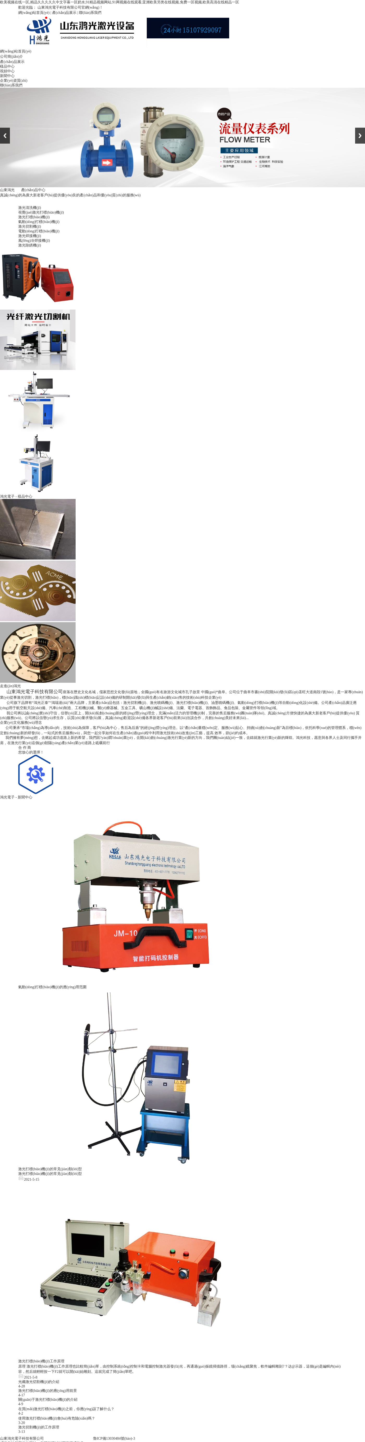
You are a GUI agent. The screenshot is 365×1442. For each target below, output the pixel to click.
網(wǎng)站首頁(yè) (34, 13)
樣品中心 (7, 66)
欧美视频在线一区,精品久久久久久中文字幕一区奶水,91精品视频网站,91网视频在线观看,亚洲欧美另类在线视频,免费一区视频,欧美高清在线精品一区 (119, 2)
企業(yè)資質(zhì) (13, 81)
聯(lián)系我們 (90, 13)
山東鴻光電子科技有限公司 (22, 1438)
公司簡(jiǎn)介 (11, 56)
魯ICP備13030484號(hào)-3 (114, 1438)
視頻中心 (7, 71)
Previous (5, 136)
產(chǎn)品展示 (64, 13)
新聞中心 (7, 76)
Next (360, 136)
